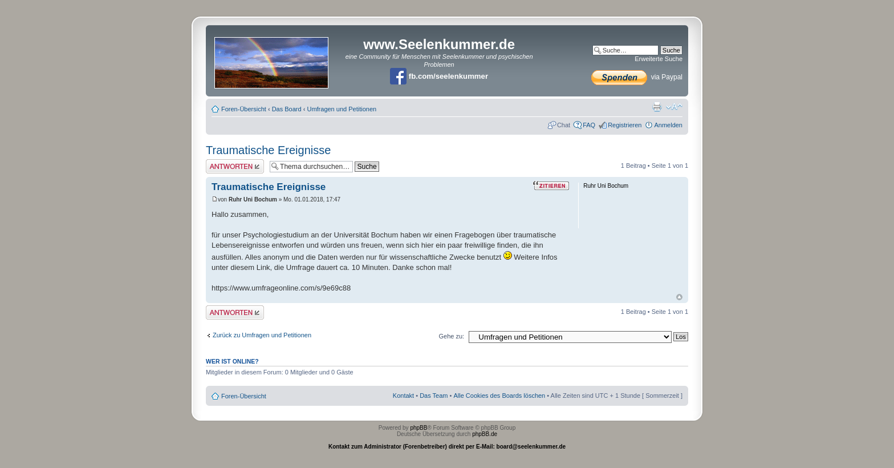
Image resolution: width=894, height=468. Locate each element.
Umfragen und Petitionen (341, 109)
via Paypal (636, 77)
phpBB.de (484, 434)
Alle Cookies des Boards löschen (499, 395)
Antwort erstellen (235, 166)
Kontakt (403, 395)
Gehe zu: (451, 336)
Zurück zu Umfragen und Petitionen (262, 335)
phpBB (418, 428)
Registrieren (624, 125)
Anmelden (668, 125)
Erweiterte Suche (658, 58)
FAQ (589, 125)
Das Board (287, 109)
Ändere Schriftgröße (674, 107)
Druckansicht (657, 107)
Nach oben (679, 297)
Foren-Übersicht (243, 109)
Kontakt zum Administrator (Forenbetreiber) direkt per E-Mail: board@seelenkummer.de (447, 446)
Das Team (434, 395)
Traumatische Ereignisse (268, 150)
